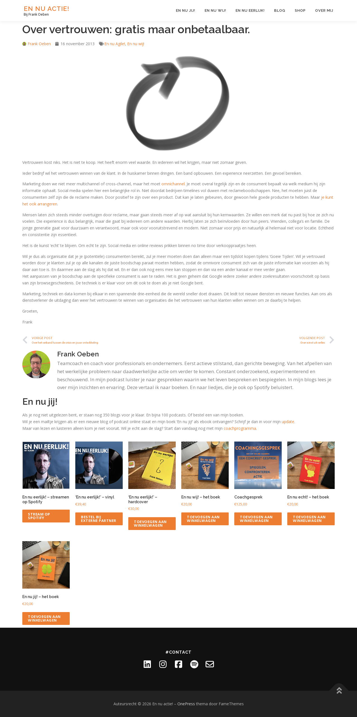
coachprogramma (240, 428)
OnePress (186, 703)
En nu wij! (215, 10)
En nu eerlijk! (250, 10)
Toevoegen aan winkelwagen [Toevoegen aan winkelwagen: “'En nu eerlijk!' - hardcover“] (150, 523)
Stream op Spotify (39, 516)
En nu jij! (185, 10)
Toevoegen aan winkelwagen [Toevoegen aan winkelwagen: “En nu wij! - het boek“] (203, 518)
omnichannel (173, 183)
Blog (279, 10)
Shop (300, 10)
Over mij (324, 10)
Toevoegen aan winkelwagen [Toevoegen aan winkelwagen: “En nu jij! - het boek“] (44, 618)
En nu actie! (46, 8)
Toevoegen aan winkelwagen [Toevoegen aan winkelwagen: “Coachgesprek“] (256, 518)
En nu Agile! (114, 43)
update (288, 421)
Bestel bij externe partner (98, 518)
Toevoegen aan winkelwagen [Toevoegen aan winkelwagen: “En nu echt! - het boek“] (309, 518)
